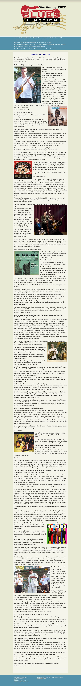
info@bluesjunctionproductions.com (21, 681)
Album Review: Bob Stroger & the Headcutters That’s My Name (29, 46)
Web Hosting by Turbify (41, 678)
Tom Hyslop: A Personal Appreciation (39, 37)
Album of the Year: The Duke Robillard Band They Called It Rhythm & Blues (32, 42)
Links (54, 48)
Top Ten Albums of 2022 (56, 37)
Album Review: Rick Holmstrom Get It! (23, 44)
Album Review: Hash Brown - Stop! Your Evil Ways (26, 48)
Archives (42, 48)
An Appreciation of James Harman (41, 40)
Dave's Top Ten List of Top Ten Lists (22, 40)
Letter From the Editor (23, 37)
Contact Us (49, 48)
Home (15, 37)
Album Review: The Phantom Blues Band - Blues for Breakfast (49, 44)
